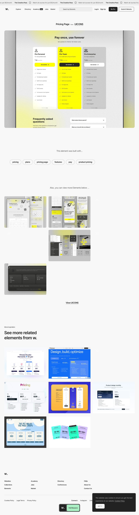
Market (52, 9)
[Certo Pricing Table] (70, 397)
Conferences (62, 485)
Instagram (83, 500)
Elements (7, 488)
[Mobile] (70, 212)
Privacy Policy (31, 500)
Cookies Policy (9, 500)
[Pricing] (25, 363)
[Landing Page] (114, 212)
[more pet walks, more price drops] (25, 432)
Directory (28, 9)
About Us (87, 485)
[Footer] (25, 279)
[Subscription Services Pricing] (70, 363)
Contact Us (88, 488)
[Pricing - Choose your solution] (70, 432)
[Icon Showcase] (70, 245)
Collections (8, 485)
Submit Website (126, 9)
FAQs (86, 481)
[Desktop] (25, 212)
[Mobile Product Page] (114, 363)
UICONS (78, 24)
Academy (38, 9)
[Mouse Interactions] (114, 245)
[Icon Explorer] (25, 245)
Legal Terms (21, 500)
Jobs (46, 9)
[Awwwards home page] (63, 508)
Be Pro (113, 9)
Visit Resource (73, 508)
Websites (7, 481)
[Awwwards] (7, 9)
